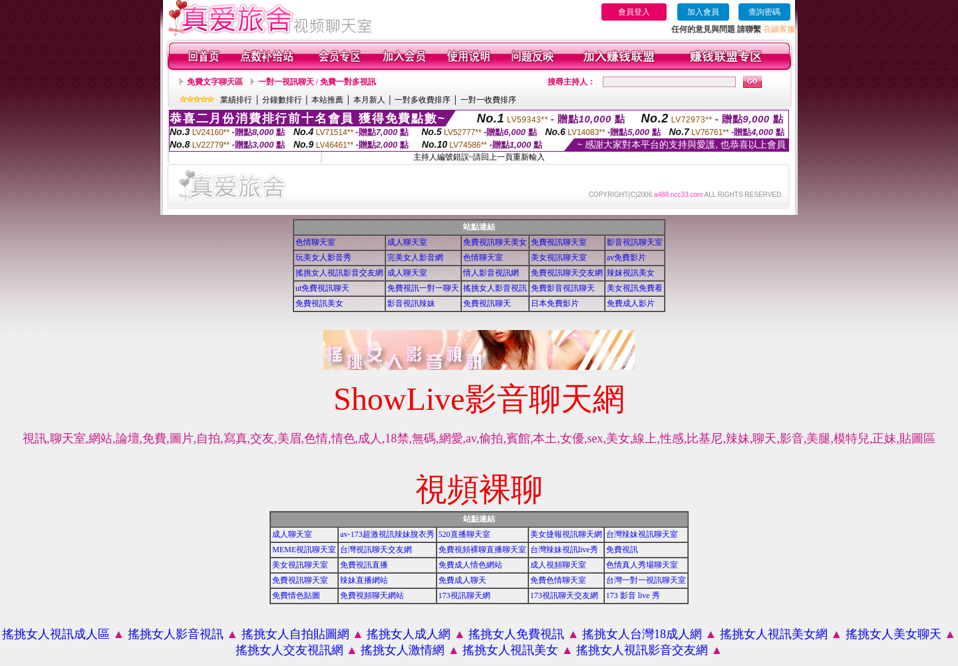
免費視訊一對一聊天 (423, 288)
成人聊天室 (407, 242)
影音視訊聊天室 (635, 242)
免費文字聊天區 (215, 81)
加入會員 (703, 12)
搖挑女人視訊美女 (510, 650)
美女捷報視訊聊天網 (566, 534)
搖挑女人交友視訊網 (289, 650)
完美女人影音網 (415, 257)
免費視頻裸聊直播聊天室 (482, 549)
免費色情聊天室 (558, 580)
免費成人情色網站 (470, 565)
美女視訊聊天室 (559, 257)
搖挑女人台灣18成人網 (642, 634)
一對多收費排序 (422, 99)
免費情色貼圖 (296, 595)
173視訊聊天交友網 (564, 595)
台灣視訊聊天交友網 (376, 549)
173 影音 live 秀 (633, 595)
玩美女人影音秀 (323, 257)
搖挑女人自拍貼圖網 (295, 634)
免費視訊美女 (319, 303)
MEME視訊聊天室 (304, 549)
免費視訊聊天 (487, 303)
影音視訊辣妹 (411, 303)
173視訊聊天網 (464, 595)
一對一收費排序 (488, 99)
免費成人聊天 (462, 580)
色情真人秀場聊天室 (642, 565)
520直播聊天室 (464, 534)
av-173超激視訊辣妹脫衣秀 (387, 534)
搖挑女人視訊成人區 (56, 634)
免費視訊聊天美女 (495, 242)
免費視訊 (622, 549)
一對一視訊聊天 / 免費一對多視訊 (317, 81)
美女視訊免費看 (635, 288)
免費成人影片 (631, 303)
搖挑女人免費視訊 (516, 634)
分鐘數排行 (282, 99)
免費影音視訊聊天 (563, 288)
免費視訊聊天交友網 (567, 272)
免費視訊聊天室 (559, 242)
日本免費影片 (555, 303)
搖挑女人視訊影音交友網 (339, 272)
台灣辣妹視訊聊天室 (642, 534)
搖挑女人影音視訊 (495, 288)
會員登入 (634, 12)
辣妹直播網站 (364, 580)
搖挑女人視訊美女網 (774, 634)
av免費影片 (626, 257)
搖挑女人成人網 (408, 634)
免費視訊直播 (364, 565)
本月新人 (369, 99)
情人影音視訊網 (491, 272)
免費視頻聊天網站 (372, 595)
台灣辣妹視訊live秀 (564, 549)
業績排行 (236, 99)
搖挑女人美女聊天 (893, 634)
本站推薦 (327, 99)
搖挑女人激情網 (402, 650)
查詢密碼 (764, 12)
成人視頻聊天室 (558, 565)
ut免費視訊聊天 (322, 288)
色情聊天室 (315, 242)
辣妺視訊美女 (631, 272)
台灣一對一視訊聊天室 (646, 580)
